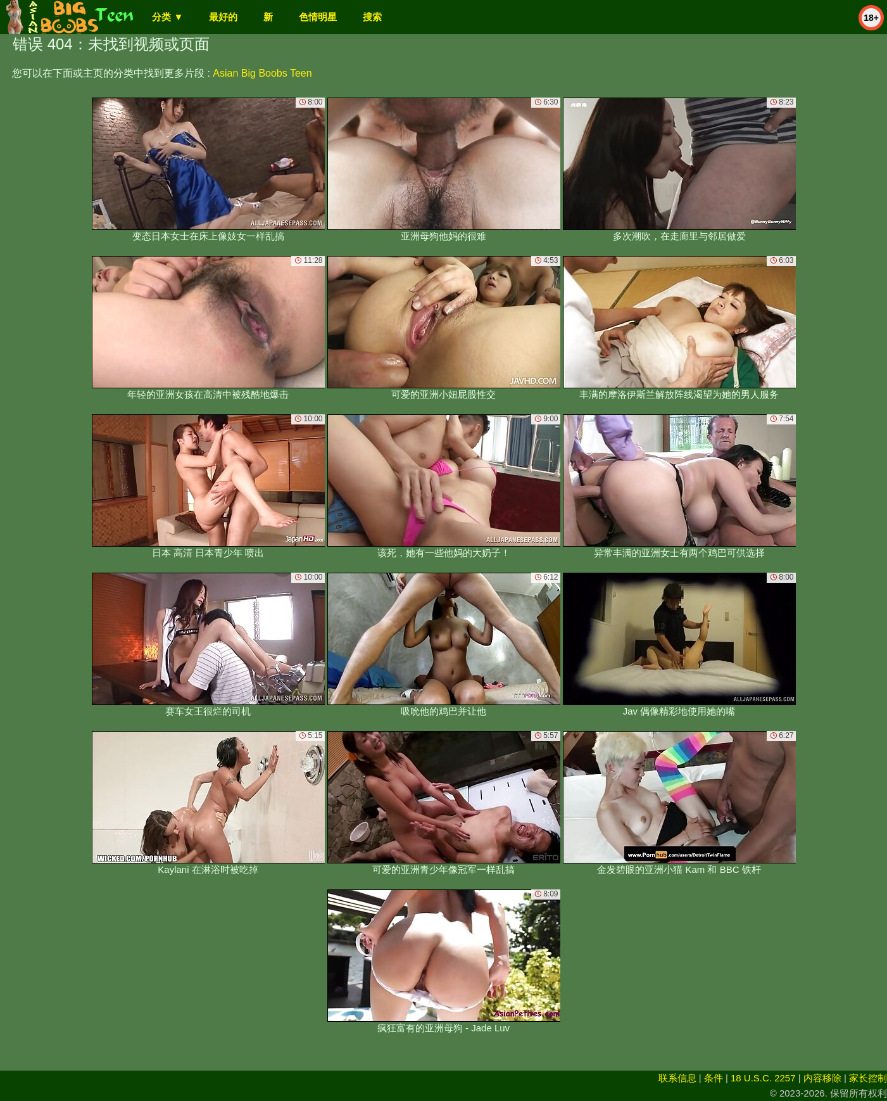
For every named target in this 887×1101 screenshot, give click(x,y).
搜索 (372, 16)
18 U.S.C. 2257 (763, 1077)
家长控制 (868, 1077)
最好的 (223, 16)
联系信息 (677, 1077)
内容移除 (822, 1077)
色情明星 (318, 16)
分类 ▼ (167, 16)
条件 (713, 1077)
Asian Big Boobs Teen (262, 73)
